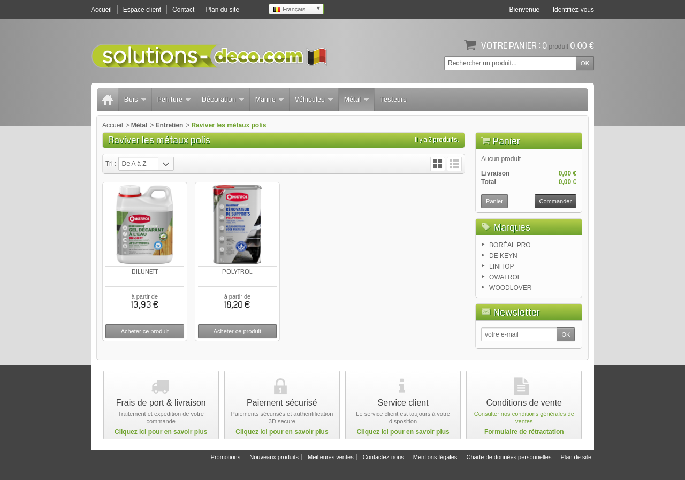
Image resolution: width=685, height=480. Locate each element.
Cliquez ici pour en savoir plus (161, 432)
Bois (135, 99)
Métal (356, 99)
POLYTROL (237, 272)
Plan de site (576, 457)
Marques (511, 227)
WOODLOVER (510, 288)
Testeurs (393, 99)
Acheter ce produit (145, 331)
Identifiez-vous (573, 9)
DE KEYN (503, 256)
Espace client (142, 9)
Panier (506, 141)
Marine (269, 99)
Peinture (174, 99)
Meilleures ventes (331, 457)
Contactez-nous (383, 457)
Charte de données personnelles (508, 457)
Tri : (110, 163)
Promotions (226, 457)
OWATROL (505, 277)
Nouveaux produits (274, 457)
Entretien (169, 125)
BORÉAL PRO (510, 245)
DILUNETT (145, 272)
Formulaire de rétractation (524, 432)
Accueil (112, 125)
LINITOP (501, 266)
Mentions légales (435, 457)
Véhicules (314, 99)
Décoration (223, 99)
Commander (555, 201)
